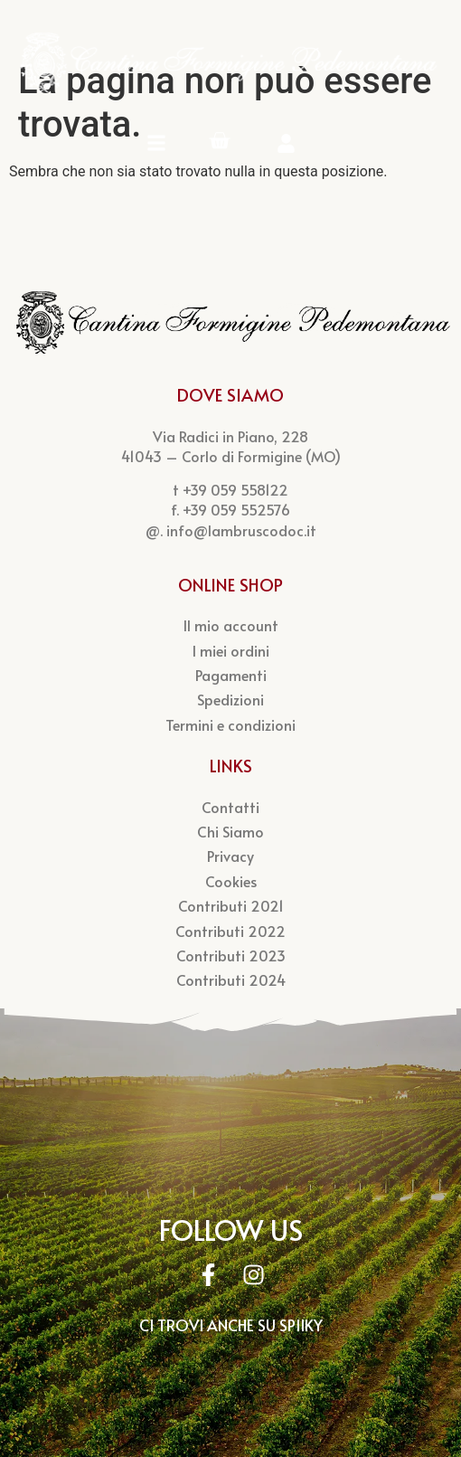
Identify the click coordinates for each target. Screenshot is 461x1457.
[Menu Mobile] (156, 143)
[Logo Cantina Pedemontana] (230, 63)
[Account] (286, 143)
